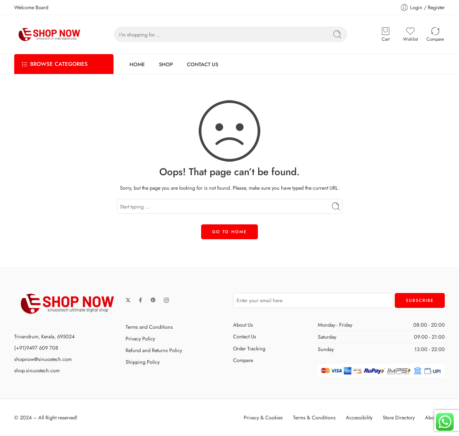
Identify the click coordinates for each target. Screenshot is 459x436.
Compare (243, 360)
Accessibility (359, 417)
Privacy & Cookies (263, 417)
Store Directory (399, 417)
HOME (137, 64)
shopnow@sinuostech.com (43, 359)
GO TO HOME (229, 232)
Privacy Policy (140, 338)
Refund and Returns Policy (154, 350)
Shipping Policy (143, 362)
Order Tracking (249, 348)
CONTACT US (202, 64)
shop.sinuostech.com (37, 370)
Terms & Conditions (314, 417)
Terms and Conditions (149, 327)
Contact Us (244, 336)
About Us (243, 324)
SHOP (166, 64)
